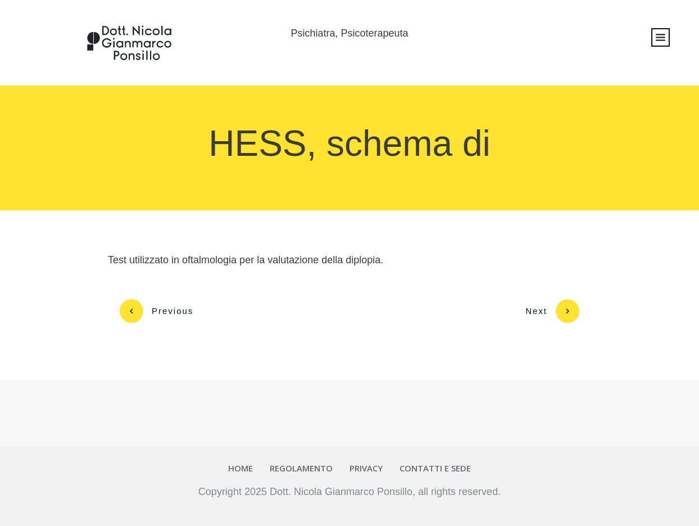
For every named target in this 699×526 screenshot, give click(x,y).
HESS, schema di (349, 143)
